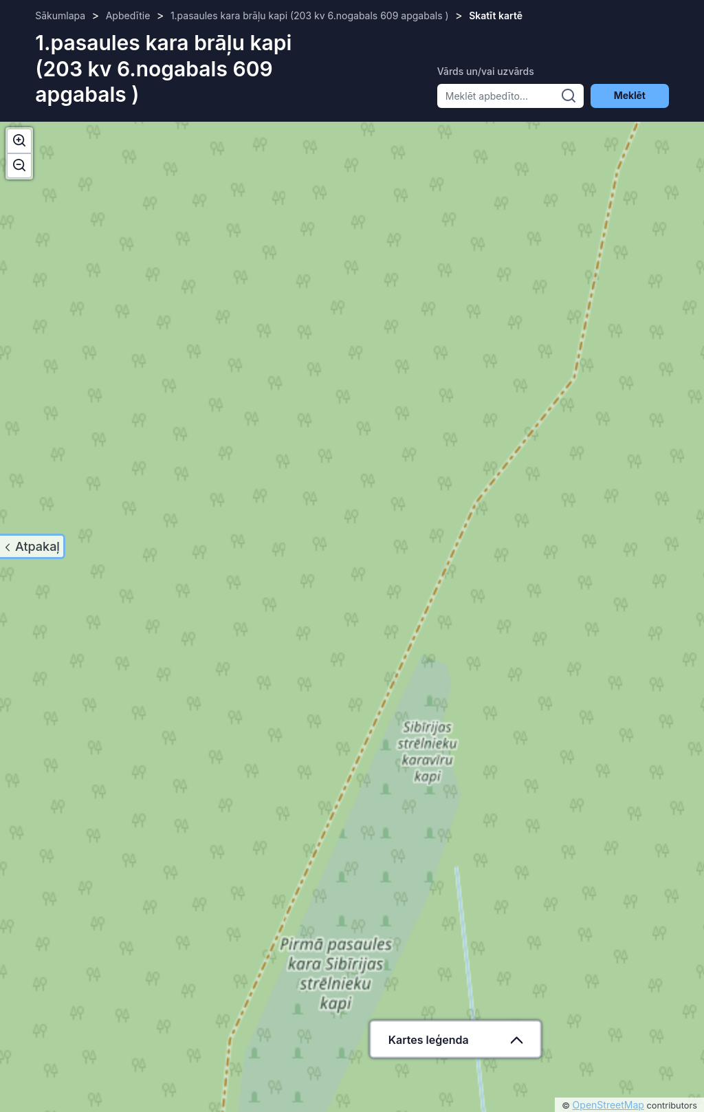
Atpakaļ (37, 546)
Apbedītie (128, 15)
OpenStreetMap (608, 1105)
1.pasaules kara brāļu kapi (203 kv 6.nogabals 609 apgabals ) (309, 15)
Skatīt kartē (495, 15)
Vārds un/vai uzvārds (485, 71)
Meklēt (630, 95)
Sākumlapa (60, 15)
